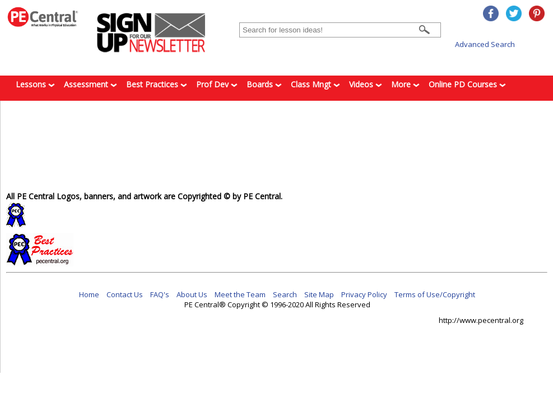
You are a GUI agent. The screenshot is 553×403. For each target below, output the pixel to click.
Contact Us (124, 294)
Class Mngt (315, 84)
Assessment (90, 84)
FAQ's (159, 294)
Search (285, 294)
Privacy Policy (364, 294)
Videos (365, 84)
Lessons (35, 84)
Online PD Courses (467, 84)
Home (89, 294)
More (405, 84)
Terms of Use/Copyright (434, 294)
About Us (191, 294)
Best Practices (156, 84)
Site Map (319, 294)
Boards (264, 84)
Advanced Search (485, 44)
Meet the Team (240, 294)
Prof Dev (217, 84)
